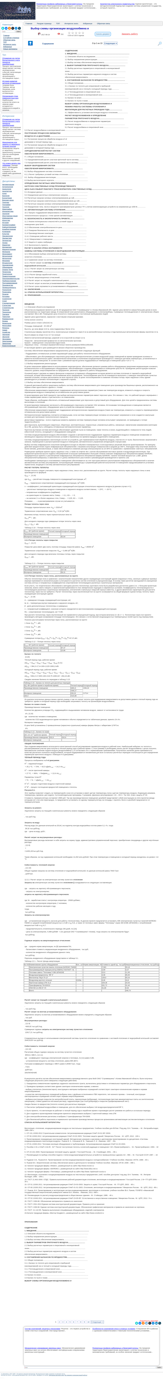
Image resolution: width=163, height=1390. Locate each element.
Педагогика (6, 272)
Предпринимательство (11, 279)
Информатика (7, 218)
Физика (5, 321)
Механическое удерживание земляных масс (43, 1348)
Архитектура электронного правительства (117, 4)
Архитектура (7, 191)
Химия (4, 330)
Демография (7, 209)
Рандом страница (44, 24)
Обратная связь (9, 40)
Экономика (6, 339)
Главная (6, 35)
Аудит (4, 193)
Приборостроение (9, 281)
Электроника (7, 341)
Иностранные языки (10, 216)
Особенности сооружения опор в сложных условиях (113, 1329)
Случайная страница (11, 38)
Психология (6, 290)
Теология (5, 310)
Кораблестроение (9, 229)
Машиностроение (9, 249)
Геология (5, 207)
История (5, 223)
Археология (6, 189)
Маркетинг (6, 245)
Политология (7, 274)
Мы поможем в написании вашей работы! (75, 1375)
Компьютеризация (9, 227)
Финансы (5, 328)
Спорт (4, 301)
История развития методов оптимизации (11, 82)
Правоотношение (8, 276)
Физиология (6, 323)
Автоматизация (8, 184)
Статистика (6, 305)
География (6, 205)
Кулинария (6, 231)
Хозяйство (6, 332)
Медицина (6, 252)
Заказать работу (130, 34)
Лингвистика (7, 238)
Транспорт (6, 317)
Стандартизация (8, 303)
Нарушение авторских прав (56, 1375)
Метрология (6, 258)
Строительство (8, 308)
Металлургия (7, 256)
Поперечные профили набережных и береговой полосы (59, 4)
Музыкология (7, 263)
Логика (4, 243)
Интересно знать (9, 44)
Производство (7, 285)
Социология (6, 299)
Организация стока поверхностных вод (10, 97)
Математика (7, 247)
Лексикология (7, 236)
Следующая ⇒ (110, 43)
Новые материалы (10, 49)
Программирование (9, 283)
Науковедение (7, 265)
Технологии (6, 312)
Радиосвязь (6, 292)
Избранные (7, 47)
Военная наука (8, 200)
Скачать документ (103, 34)
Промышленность (9, 287)
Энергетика (6, 343)
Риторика (5, 296)
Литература (6, 240)
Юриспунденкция (8, 346)
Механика (6, 261)
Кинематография (8, 225)
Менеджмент (7, 254)
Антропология (7, 187)
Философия (6, 326)
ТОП (5, 42)
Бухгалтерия (7, 198)
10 (88, 1322)
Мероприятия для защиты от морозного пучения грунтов (11, 144)
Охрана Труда (7, 270)
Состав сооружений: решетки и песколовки (42, 1329)
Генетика (5, 202)
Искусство (6, 220)
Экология (5, 337)
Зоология (5, 214)
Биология (5, 196)
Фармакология (7, 319)
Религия (5, 294)
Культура (5, 234)
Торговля (5, 314)
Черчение (6, 334)
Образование (7, 267)
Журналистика (7, 211)
